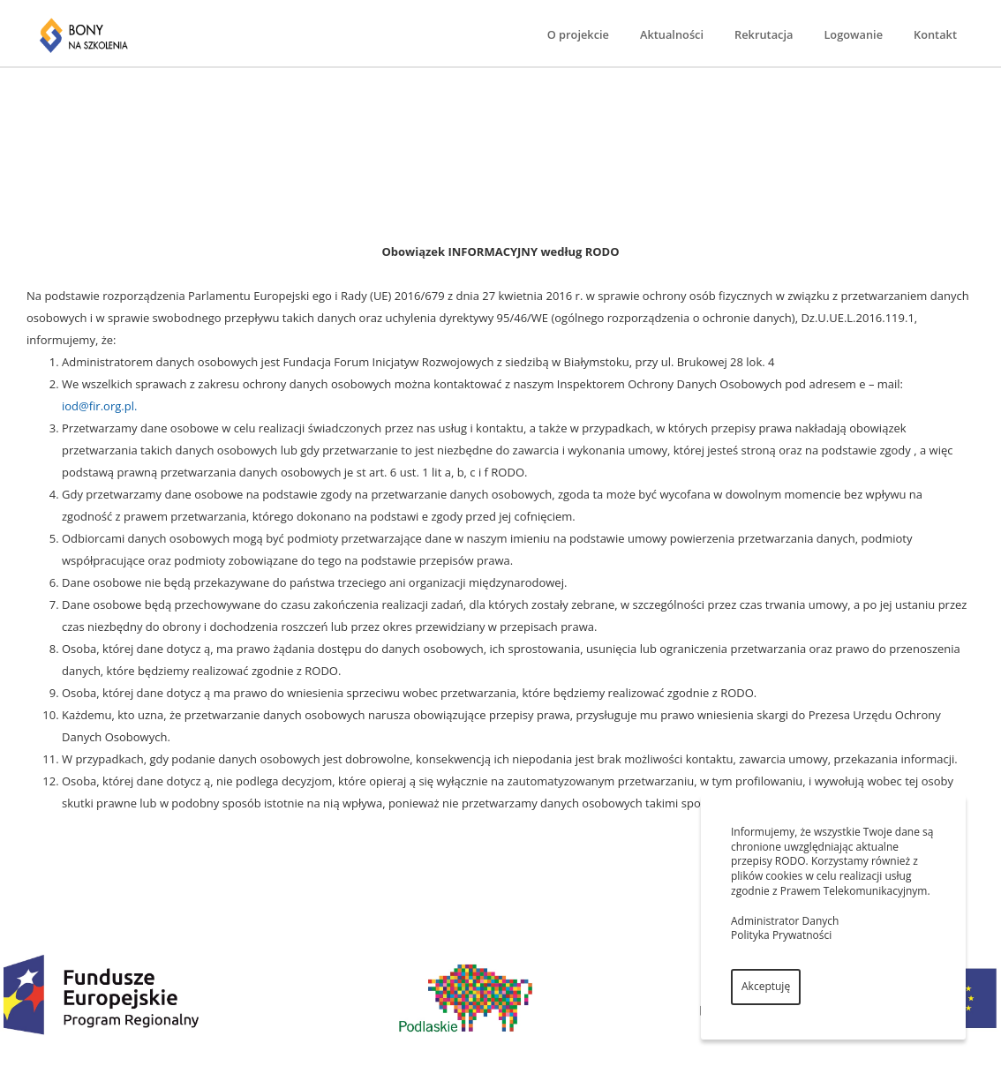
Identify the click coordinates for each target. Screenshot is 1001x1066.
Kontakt (935, 34)
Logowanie (853, 34)
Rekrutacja (763, 34)
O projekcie (578, 34)
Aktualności (672, 34)
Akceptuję (765, 986)
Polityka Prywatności (781, 934)
